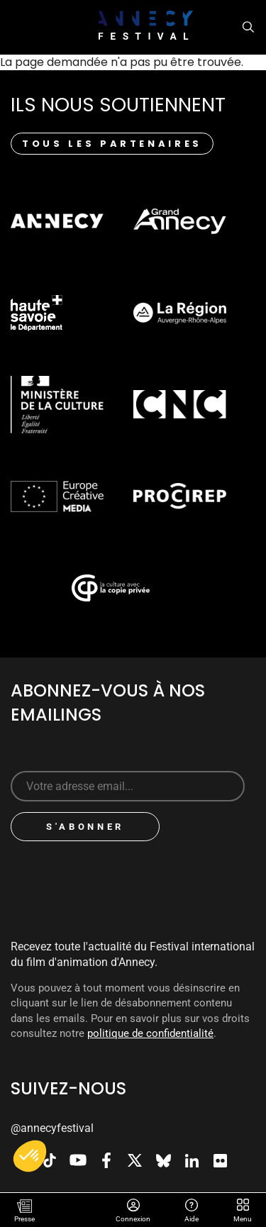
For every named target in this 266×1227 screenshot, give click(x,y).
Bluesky (163, 1160)
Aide (192, 1206)
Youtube (78, 1160)
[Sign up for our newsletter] (128, 786)
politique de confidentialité (150, 1033)
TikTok (49, 1160)
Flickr (220, 1160)
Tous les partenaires (112, 143)
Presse (24, 1219)
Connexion (133, 1206)
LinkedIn (191, 1160)
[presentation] (129, 879)
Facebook (106, 1160)
